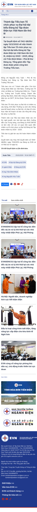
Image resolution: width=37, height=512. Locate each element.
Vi (32, 11)
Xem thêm (4, 377)
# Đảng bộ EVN (19, 167)
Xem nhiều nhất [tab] (17, 200)
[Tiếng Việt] (18, 4)
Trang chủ (4, 14)
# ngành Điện (7, 167)
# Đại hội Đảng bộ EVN (17, 162)
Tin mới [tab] (4, 200)
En (34, 11)
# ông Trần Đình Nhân (10, 172)
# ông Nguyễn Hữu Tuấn (11, 177)
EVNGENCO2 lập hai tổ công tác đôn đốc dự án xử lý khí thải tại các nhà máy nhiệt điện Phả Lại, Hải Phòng (18, 230)
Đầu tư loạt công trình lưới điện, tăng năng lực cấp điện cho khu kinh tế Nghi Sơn (18, 331)
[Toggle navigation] (2, 11)
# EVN (4, 162)
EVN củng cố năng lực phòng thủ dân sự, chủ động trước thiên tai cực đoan (18, 366)
